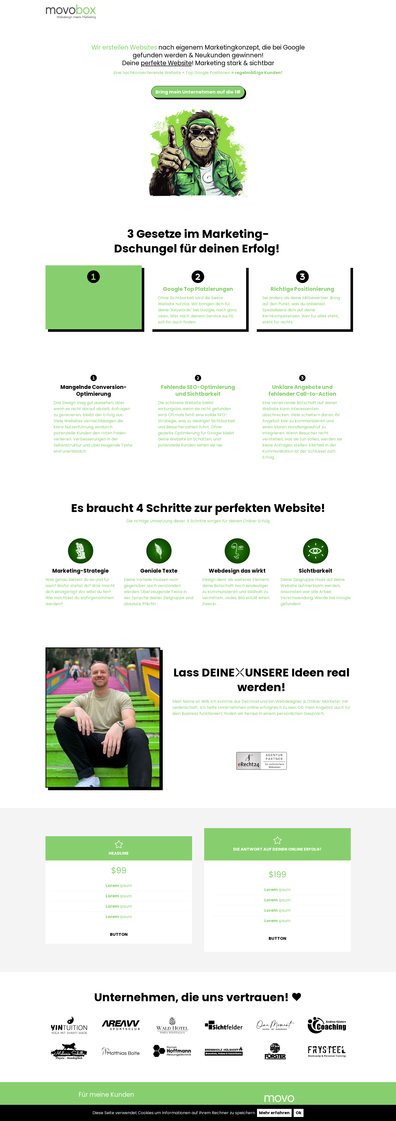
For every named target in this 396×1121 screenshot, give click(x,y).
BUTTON (119, 934)
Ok (298, 1113)
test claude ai (281, 11)
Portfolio (241, 11)
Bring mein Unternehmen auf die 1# (198, 92)
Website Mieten (330, 11)
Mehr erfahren (274, 1113)
